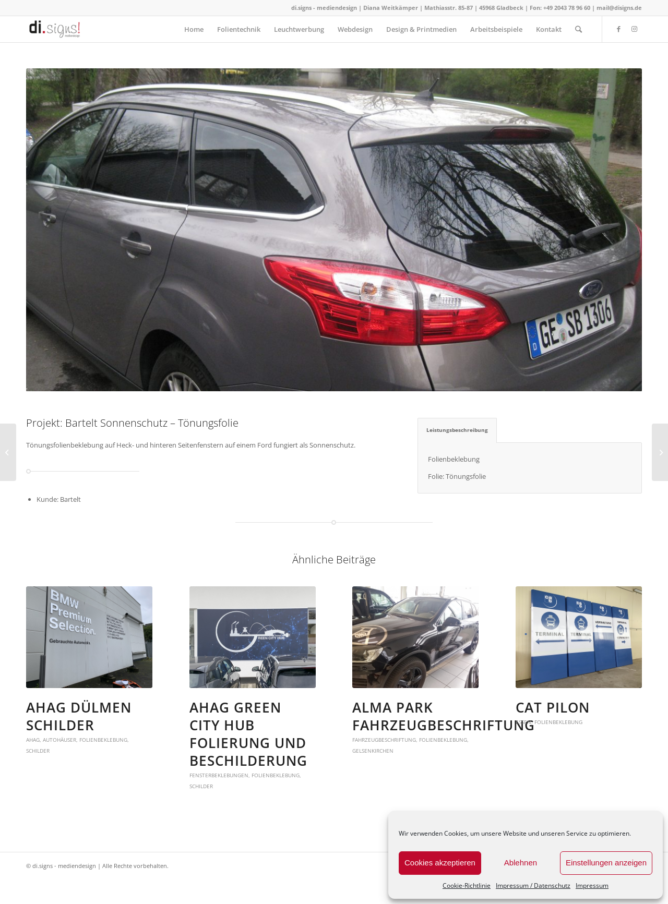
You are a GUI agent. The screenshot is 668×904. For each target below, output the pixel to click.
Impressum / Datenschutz (533, 885)
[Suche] (578, 29)
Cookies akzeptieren (439, 862)
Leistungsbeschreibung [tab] (457, 429)
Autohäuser (59, 739)
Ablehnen (520, 862)
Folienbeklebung (103, 739)
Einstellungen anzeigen (606, 862)
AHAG (33, 739)
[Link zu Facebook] (618, 29)
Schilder (38, 750)
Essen (523, 722)
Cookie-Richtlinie (467, 885)
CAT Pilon (553, 707)
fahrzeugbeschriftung (384, 739)
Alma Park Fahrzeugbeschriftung (443, 716)
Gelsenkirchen (372, 750)
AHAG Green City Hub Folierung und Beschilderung (248, 733)
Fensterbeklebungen (218, 775)
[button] (89, 637)
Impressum (592, 885)
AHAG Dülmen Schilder (79, 716)
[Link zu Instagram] (634, 29)
